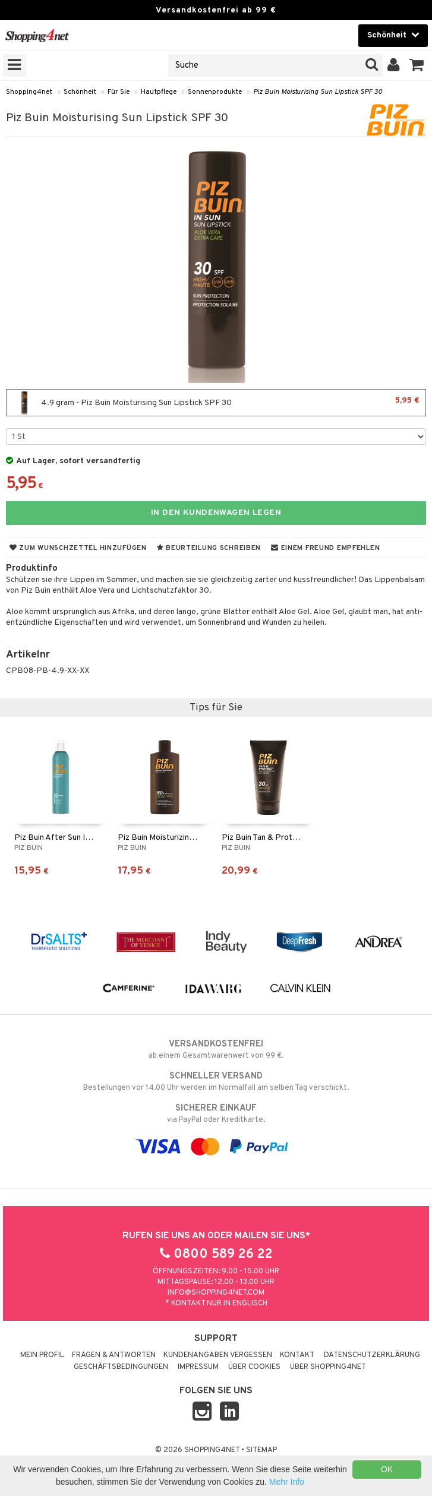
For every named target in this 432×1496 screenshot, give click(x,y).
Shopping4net (29, 92)
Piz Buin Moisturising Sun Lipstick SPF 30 (317, 92)
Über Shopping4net (328, 1367)
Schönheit (80, 92)
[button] (417, 65)
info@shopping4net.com (216, 1293)
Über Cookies (254, 1367)
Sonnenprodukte (215, 92)
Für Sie (119, 92)
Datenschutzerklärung (372, 1355)
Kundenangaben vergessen (217, 1355)
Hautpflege (158, 92)
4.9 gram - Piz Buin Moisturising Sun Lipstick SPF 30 (216, 403)
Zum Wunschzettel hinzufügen (78, 548)
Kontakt (297, 1355)
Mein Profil (42, 1355)
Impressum (198, 1367)
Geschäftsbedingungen (121, 1367)
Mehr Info (286, 1481)
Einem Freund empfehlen (325, 548)
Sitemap (261, 1450)
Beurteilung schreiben (209, 548)
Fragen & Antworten (114, 1355)
